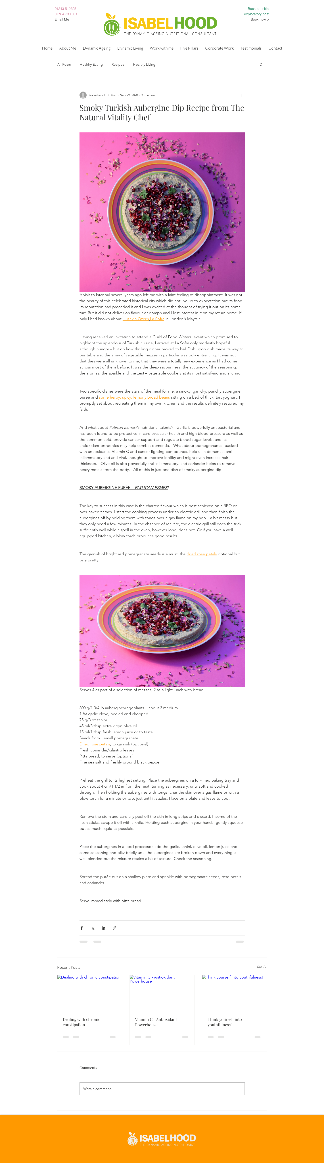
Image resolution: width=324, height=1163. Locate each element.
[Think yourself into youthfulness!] (234, 993)
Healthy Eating (91, 64)
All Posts (64, 64)
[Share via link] (114, 928)
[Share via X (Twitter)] (92, 928)
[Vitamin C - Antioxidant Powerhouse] (162, 993)
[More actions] (242, 95)
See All (262, 967)
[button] (96, 48)
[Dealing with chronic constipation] (89, 993)
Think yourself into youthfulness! (225, 1022)
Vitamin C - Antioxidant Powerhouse (156, 1022)
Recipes (118, 64)
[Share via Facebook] (81, 928)
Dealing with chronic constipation (81, 1022)
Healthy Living (144, 64)
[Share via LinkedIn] (103, 928)
